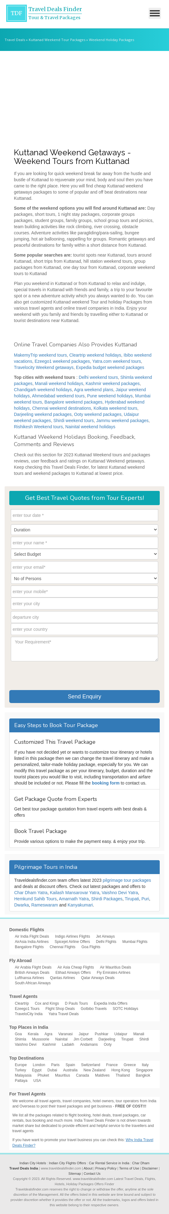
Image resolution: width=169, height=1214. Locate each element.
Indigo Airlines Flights (72, 936)
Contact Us (92, 1173)
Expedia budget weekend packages (110, 367)
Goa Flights (90, 947)
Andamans (89, 1044)
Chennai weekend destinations (61, 408)
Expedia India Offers (111, 1003)
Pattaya (21, 1080)
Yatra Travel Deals (64, 1014)
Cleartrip (22, 1003)
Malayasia (23, 1075)
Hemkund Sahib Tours (35, 898)
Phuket (43, 1075)
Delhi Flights (106, 942)
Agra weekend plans (93, 389)
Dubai (52, 1070)
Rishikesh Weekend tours (38, 426)
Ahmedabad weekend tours (58, 395)
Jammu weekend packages (122, 420)
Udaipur (120, 1034)
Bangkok (143, 1075)
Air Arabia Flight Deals (33, 967)
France (112, 1065)
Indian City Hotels (32, 1163)
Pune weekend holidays (110, 395)
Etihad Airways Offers (73, 972)
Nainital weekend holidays (90, 426)
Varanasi (65, 1034)
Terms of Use (129, 1168)
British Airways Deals (32, 972)
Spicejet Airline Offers (72, 942)
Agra (48, 1034)
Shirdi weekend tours (73, 420)
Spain (70, 1065)
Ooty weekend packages (97, 414)
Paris (55, 1065)
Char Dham (141, 1163)
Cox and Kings (47, 1003)
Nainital (61, 1039)
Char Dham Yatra (31, 892)
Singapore (144, 1070)
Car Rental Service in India (109, 1163)
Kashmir (49, 1044)
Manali (138, 1034)
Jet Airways (105, 936)
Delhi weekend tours (98, 377)
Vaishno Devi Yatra (120, 892)
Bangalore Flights (29, 947)
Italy (145, 1065)
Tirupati (132, 898)
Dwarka (21, 904)
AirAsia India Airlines (32, 942)
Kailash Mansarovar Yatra (74, 892)
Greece (130, 1065)
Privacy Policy (105, 1168)
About (88, 1168)
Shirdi (144, 1039)
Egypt (37, 1070)
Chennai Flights (62, 947)
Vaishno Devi (25, 1044)
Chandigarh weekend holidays (43, 389)
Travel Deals (15, 39)
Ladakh (68, 1044)
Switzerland (90, 1065)
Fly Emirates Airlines (113, 972)
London (39, 1065)
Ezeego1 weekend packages (62, 361)
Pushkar (101, 1034)
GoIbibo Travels (94, 1009)
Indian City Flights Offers (67, 1163)
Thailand (123, 1075)
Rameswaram (44, 904)
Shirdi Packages (106, 898)
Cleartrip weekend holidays (95, 355)
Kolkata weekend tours (115, 408)
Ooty (108, 1044)
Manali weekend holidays (59, 383)
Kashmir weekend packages (113, 383)
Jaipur (84, 1034)
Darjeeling (107, 1039)
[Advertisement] (84, 97)
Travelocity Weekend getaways (44, 367)
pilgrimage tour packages (127, 880)
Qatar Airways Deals (98, 978)
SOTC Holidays (125, 1009)
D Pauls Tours (76, 1003)
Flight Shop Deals (60, 1009)
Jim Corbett (83, 1039)
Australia (70, 1070)
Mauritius (62, 1075)
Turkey (20, 1070)
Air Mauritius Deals (115, 967)
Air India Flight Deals (32, 936)
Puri (145, 898)
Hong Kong (120, 1070)
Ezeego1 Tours (27, 1009)
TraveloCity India (29, 1014)
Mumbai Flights (134, 942)
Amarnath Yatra (74, 898)
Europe (21, 1065)
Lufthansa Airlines (29, 978)
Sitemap (75, 1173)
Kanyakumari (80, 904)
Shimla (20, 1039)
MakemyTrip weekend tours (40, 355)
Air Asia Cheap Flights (75, 967)
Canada (82, 1075)
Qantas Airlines (62, 978)
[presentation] (58, 675)
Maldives (102, 1075)
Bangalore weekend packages (73, 402)
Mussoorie (40, 1039)
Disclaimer (150, 1168)
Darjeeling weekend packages (43, 414)
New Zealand (94, 1070)
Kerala (33, 1034)
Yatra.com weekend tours (116, 361)
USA (37, 1080)
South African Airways (33, 983)
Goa (18, 1034)
